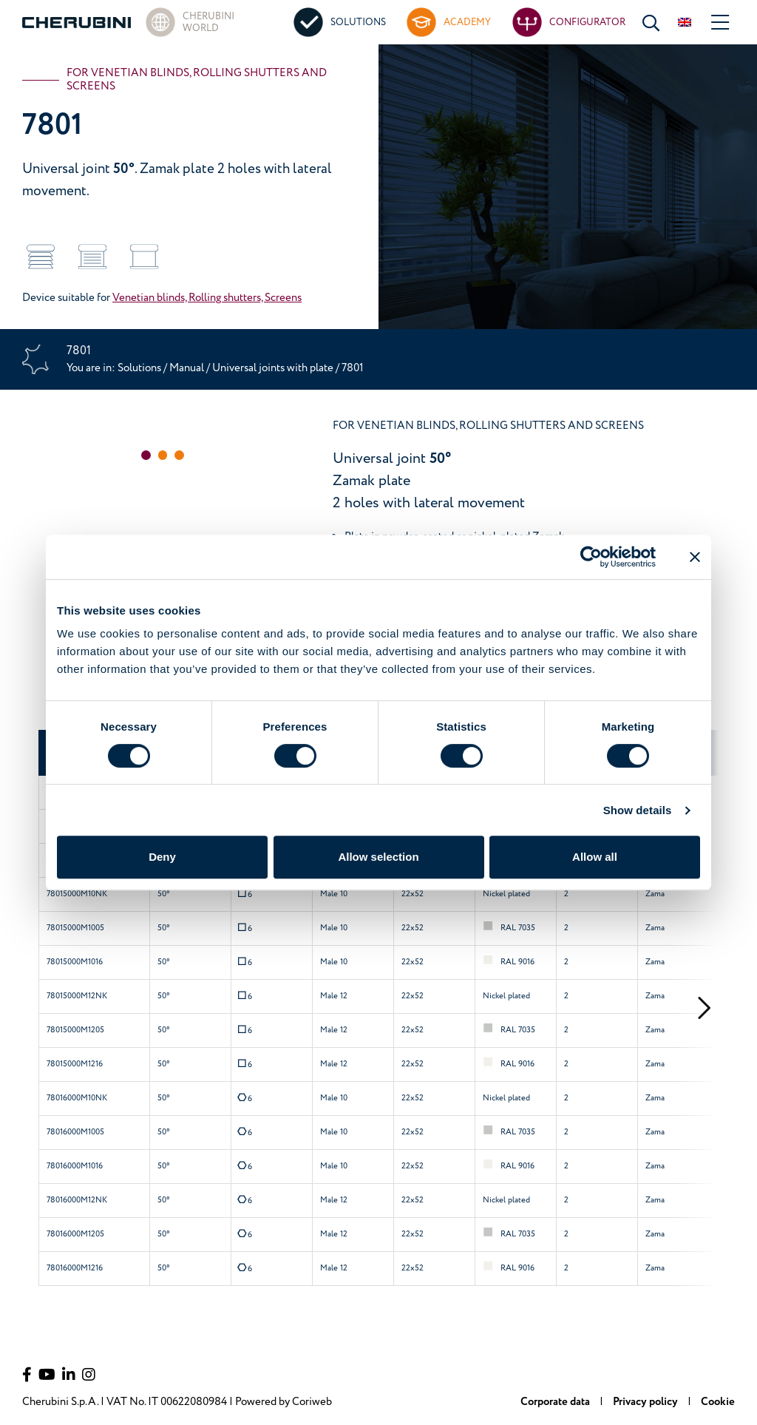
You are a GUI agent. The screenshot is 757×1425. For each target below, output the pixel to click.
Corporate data (556, 1401)
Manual (186, 368)
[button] (146, 455)
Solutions (140, 368)
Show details (637, 810)
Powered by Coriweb (283, 1401)
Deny (162, 856)
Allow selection (378, 856)
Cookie (718, 1401)
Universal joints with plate (274, 368)
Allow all (594, 856)
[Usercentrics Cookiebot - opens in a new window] (591, 557)
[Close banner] (695, 557)
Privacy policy (646, 1401)
